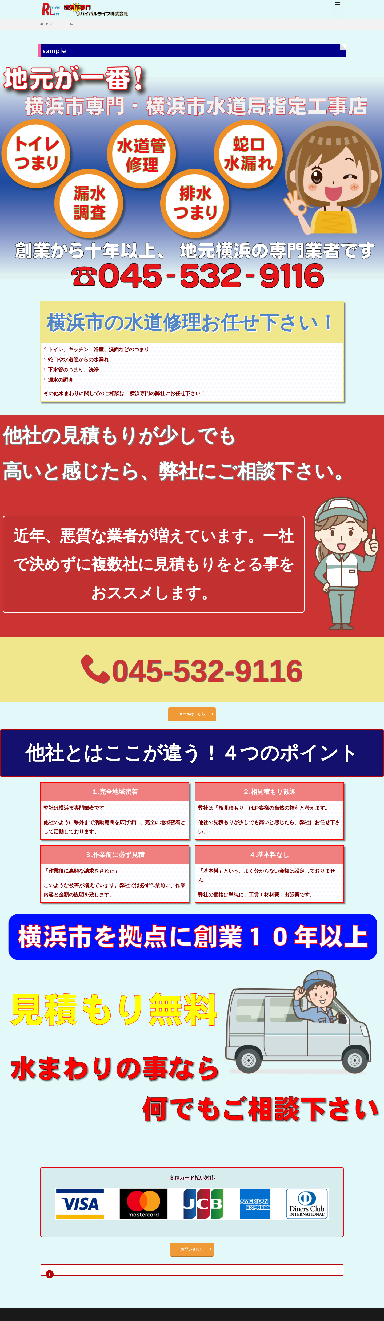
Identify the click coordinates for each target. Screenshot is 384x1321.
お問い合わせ (192, 1253)
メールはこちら (192, 715)
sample (67, 24)
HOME (49, 24)
